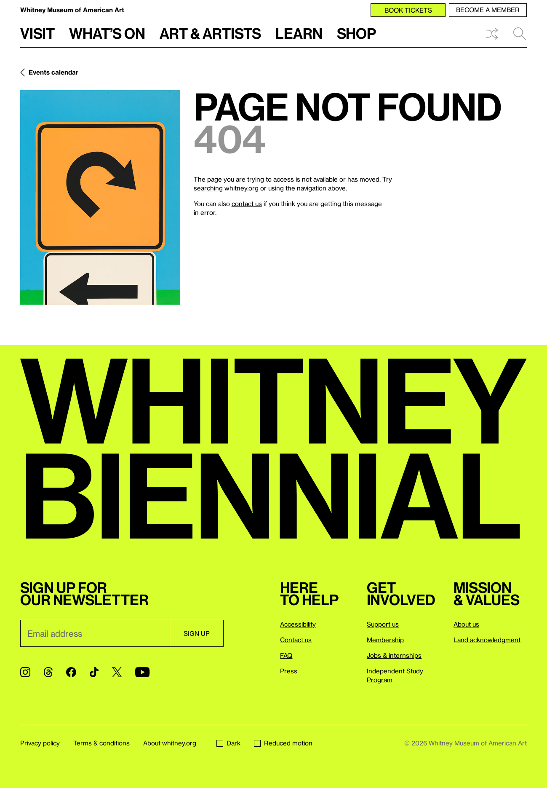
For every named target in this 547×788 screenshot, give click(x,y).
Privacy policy (40, 743)
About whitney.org (169, 743)
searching (208, 188)
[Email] (95, 633)
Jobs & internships (394, 655)
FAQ (286, 655)
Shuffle (492, 33)
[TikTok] (94, 672)
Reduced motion (283, 743)
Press (288, 671)
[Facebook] (71, 672)
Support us (383, 624)
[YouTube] (142, 672)
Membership (385, 639)
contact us (247, 203)
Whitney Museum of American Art (72, 9)
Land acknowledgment (487, 639)
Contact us (296, 639)
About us (466, 624)
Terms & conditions (101, 743)
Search (519, 33)
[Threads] (48, 672)
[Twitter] (116, 672)
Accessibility (298, 624)
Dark (228, 743)
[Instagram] (25, 672)
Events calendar (53, 72)
